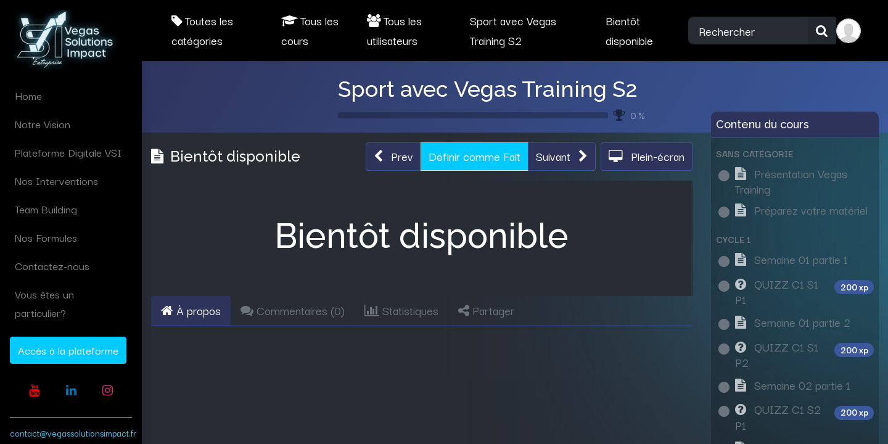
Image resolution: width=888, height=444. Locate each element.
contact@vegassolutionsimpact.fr (73, 433)
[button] (393, 156)
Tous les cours (310, 30)
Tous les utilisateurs (394, 30)
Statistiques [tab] (401, 310)
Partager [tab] (486, 310)
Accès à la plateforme (68, 350)
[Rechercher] (822, 31)
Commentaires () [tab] (292, 310)
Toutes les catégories (202, 30)
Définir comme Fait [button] (474, 156)
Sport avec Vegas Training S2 (488, 89)
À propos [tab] (191, 310)
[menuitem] (71, 95)
